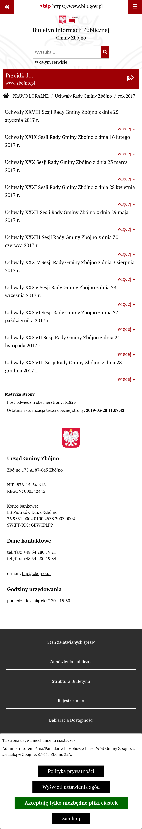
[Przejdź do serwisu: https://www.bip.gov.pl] (71, 6)
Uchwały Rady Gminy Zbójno (83, 96)
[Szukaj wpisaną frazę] (105, 52)
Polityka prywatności (71, 771)
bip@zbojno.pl (36, 573)
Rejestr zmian (71, 700)
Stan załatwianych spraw (71, 642)
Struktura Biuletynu (71, 681)
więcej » (126, 128)
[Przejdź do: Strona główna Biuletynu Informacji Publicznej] (6, 96)
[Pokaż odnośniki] (7, 7)
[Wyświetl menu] (135, 7)
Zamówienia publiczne (71, 661)
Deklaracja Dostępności (71, 720)
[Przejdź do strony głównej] (71, 29)
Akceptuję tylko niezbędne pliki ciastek (71, 802)
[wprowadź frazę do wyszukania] (67, 52)
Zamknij (71, 818)
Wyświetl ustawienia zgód (71, 787)
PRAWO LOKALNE (30, 96)
